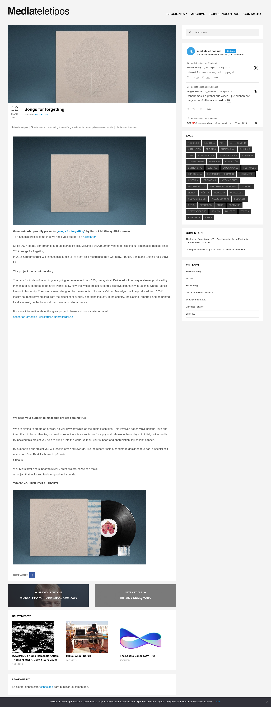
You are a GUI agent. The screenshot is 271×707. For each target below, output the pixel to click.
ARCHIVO (198, 14)
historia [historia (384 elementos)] (193, 180)
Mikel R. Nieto (42, 114)
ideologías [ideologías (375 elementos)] (209, 180)
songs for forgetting (71, 231)
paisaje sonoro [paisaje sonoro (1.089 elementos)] (220, 199)
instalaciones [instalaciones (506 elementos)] (229, 180)
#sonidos (220, 100)
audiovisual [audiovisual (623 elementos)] (228, 149)
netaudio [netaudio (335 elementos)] (219, 193)
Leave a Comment (128, 127)
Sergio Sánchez (195, 91)
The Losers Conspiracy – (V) (137, 655)
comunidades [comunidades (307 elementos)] (206, 155)
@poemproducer (223, 123)
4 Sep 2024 (224, 67)
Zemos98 (190, 314)
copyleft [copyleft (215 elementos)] (247, 155)
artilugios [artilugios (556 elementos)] (194, 149)
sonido (110, 127)
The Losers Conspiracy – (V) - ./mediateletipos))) (210, 239)
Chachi (217, 701)
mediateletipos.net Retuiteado (204, 63)
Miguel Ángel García (78, 655)
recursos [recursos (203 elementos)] (206, 205)
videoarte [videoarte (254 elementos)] (194, 217)
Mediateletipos (21, 127)
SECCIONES (176, 14)
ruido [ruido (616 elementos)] (220, 205)
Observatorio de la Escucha (199, 292)
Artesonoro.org (193, 271)
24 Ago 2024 (226, 91)
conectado (46, 686)
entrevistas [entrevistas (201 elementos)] (195, 168)
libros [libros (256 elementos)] (192, 193)
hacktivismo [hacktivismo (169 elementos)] (246, 174)
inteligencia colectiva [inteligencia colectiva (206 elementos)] (223, 186)
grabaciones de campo (80, 127)
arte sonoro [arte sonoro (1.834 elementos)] (238, 143)
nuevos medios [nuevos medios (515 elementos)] (196, 199)
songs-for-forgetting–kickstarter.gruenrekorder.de (43, 316)
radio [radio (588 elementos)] (191, 205)
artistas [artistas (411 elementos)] (211, 149)
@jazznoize (210, 91)
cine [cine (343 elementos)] (190, 155)
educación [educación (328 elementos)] (231, 161)
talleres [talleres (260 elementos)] (230, 211)
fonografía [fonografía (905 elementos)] (195, 174)
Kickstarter (89, 236)
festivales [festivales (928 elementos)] (250, 168)
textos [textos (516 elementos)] (245, 211)
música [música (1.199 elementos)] (205, 193)
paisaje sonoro (98, 127)
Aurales (189, 278)
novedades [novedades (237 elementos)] (236, 193)
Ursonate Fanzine (195, 306)
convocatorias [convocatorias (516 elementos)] (228, 155)
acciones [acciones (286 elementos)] (193, 143)
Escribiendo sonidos (236, 249)
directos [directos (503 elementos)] (214, 161)
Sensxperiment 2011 (196, 299)
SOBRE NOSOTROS (224, 14)
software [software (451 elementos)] (234, 205)
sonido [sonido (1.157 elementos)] (216, 211)
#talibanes (207, 100)
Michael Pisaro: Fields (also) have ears (48, 598)
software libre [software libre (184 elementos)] (197, 211)
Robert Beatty (194, 67)
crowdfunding (52, 127)
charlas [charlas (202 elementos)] (245, 149)
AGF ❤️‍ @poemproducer (200, 123)
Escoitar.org (192, 285)
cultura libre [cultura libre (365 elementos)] (196, 161)
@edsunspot (209, 67)
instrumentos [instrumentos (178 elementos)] (196, 186)
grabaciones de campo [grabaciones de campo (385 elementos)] (220, 174)
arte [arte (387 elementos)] (222, 143)
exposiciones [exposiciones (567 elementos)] (230, 168)
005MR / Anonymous (135, 598)
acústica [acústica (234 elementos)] (209, 143)
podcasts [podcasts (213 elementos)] (240, 199)
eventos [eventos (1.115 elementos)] (212, 168)
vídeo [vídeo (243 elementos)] (208, 217)
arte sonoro (39, 127)
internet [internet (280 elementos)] (246, 186)
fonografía (64, 127)
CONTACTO (252, 14)
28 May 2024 (241, 123)
